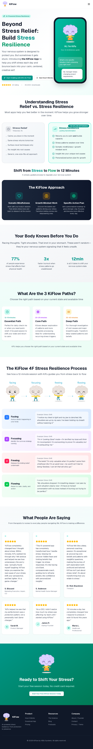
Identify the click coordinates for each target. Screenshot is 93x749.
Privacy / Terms (77, 724)
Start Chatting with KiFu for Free (17, 78)
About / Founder (78, 718)
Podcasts (52, 724)
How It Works (30, 718)
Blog (50, 721)
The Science (53, 718)
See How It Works (44, 78)
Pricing (27, 724)
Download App (30, 721)
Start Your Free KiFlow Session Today (46, 694)
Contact (74, 721)
